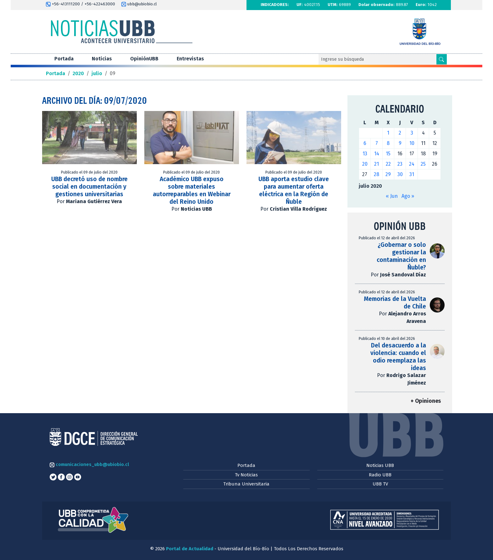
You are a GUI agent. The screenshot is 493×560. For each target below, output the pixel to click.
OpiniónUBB (144, 59)
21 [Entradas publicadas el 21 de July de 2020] (376, 164)
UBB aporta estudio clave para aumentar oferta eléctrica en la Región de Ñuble (293, 190)
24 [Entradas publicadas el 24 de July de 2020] (411, 164)
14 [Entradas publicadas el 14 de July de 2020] (376, 154)
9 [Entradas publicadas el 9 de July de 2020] (400, 143)
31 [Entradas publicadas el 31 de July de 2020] (411, 174)
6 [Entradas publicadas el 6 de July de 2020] (364, 143)
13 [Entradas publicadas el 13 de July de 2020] (365, 154)
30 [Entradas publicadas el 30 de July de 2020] (400, 174)
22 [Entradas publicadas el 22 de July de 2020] (388, 164)
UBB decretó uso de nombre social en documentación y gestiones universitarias (89, 186)
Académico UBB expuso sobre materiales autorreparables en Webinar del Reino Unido (191, 190)
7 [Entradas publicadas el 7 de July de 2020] (376, 143)
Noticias (102, 59)
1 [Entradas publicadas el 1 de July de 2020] (388, 133)
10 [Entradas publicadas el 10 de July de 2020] (411, 143)
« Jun (392, 196)
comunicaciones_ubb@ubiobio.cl (89, 464)
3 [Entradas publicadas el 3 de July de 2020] (412, 133)
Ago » (408, 196)
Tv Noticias (246, 475)
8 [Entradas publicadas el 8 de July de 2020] (388, 143)
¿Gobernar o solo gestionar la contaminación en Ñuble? (401, 256)
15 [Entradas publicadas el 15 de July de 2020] (388, 154)
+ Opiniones (426, 401)
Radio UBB (380, 475)
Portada (64, 59)
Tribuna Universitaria (246, 484)
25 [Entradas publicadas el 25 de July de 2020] (423, 164)
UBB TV (380, 484)
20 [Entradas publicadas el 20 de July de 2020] (365, 164)
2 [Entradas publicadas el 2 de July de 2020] (400, 133)
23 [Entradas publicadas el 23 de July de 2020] (399, 164)
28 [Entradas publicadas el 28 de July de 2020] (376, 174)
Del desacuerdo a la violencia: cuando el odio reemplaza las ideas (398, 357)
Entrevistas (190, 59)
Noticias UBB (380, 465)
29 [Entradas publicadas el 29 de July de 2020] (388, 174)
